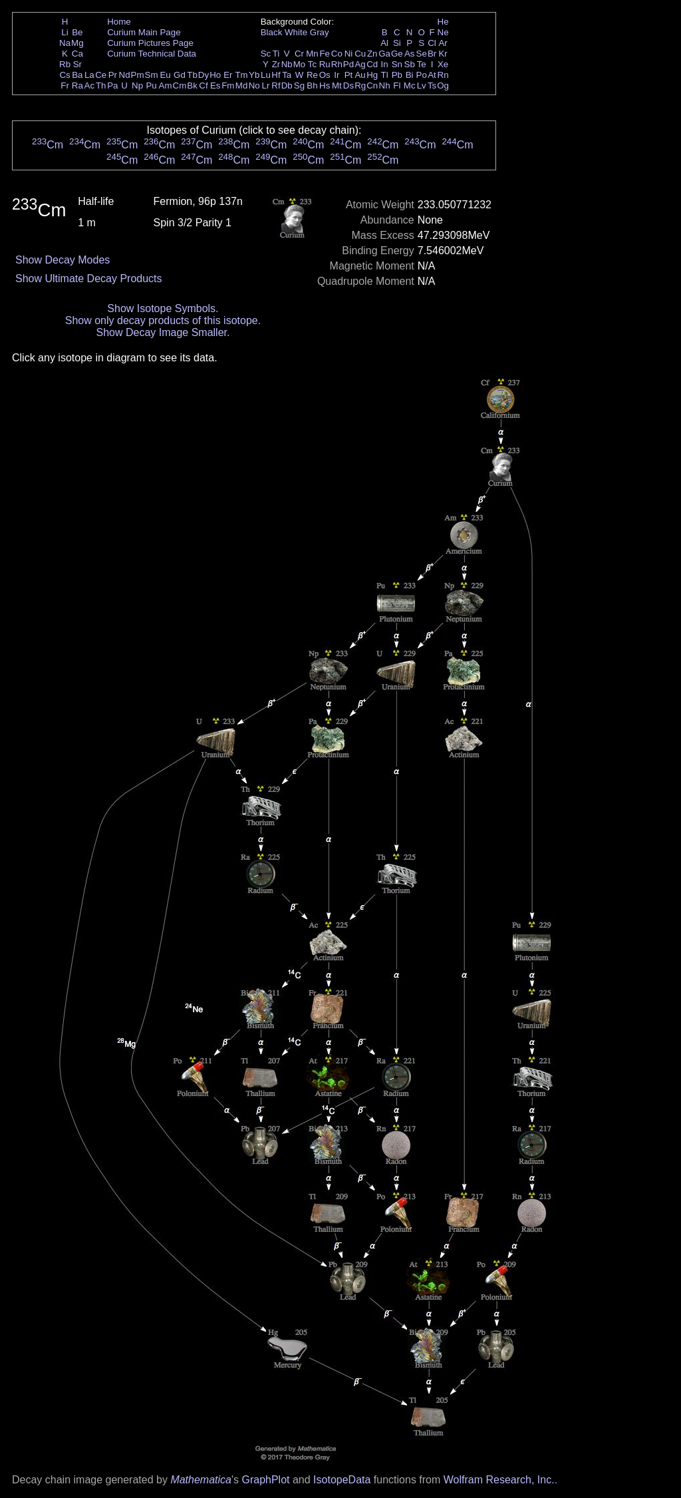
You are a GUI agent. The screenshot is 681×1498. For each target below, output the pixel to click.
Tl (384, 75)
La (89, 75)
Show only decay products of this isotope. (163, 320)
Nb (287, 64)
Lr (266, 86)
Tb (192, 75)
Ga (384, 54)
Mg (77, 43)
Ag (359, 64)
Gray (319, 32)
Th (101, 86)
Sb (409, 64)
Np (137, 86)
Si (397, 43)
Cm (180, 86)
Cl (432, 43)
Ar (442, 43)
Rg (360, 86)
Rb (64, 64)
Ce (100, 75)
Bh (312, 86)
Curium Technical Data (151, 54)
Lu (266, 75)
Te (421, 64)
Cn (372, 86)
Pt (348, 75)
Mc (410, 86)
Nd (124, 75)
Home (119, 22)
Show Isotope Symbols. (162, 308)
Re (312, 75)
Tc (312, 64)
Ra (77, 86)
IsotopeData (341, 1479)
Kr (442, 54)
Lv (421, 86)
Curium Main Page (143, 32)
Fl (396, 86)
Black (272, 32)
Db (287, 86)
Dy (203, 75)
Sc (266, 54)
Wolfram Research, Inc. (499, 1479)
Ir (336, 75)
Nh (384, 86)
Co (336, 54)
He (443, 22)
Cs (64, 75)
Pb (397, 75)
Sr (77, 64)
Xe (443, 64)
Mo (299, 64)
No (254, 86)
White (296, 32)
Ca (77, 54)
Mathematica (200, 1479)
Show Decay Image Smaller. (162, 332)
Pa (112, 86)
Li (64, 32)
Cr (299, 54)
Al (384, 43)
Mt (337, 86)
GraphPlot (265, 1479)
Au (359, 75)
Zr (276, 64)
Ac (89, 86)
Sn (397, 64)
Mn (312, 54)
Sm (151, 75)
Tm (241, 75)
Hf (275, 75)
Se (421, 54)
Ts (432, 86)
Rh (336, 64)
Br (432, 54)
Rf (275, 86)
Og (443, 86)
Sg (299, 86)
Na (64, 43)
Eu (165, 75)
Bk (192, 86)
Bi (410, 75)
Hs (324, 86)
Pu (151, 86)
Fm (227, 86)
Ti (276, 54)
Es (215, 86)
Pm (137, 75)
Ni (348, 54)
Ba (77, 75)
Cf (203, 86)
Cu (360, 54)
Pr (112, 75)
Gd (180, 75)
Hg (372, 75)
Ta (286, 75)
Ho (215, 75)
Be (77, 32)
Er (227, 75)
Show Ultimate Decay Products (88, 278)
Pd (348, 64)
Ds (348, 86)
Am (165, 86)
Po (421, 75)
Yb (254, 75)
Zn (372, 54)
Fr (65, 86)
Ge (397, 54)
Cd (372, 64)
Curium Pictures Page (150, 43)
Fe (324, 54)
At (432, 75)
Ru (325, 64)
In (384, 64)
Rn (443, 75)
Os (325, 75)
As (409, 54)
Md (241, 86)
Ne (443, 32)
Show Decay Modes (62, 260)
